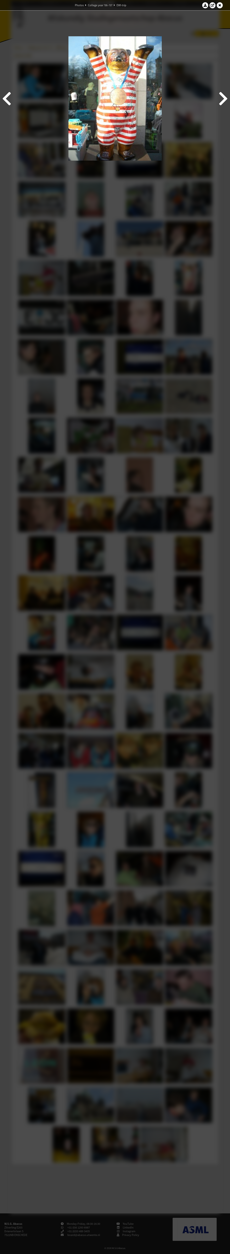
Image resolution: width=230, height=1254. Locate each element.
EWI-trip (121, 5)
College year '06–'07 (100, 5)
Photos (79, 5)
